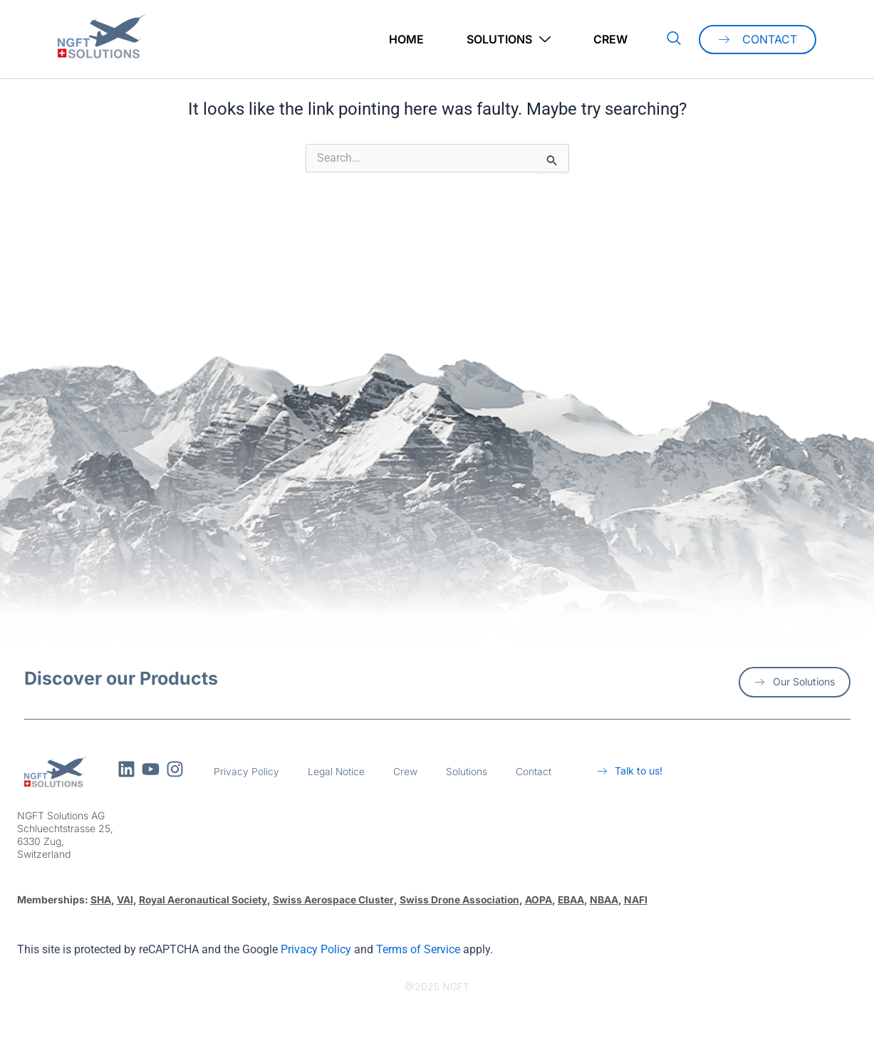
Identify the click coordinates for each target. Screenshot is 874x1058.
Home (406, 39)
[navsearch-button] (674, 39)
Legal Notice (336, 771)
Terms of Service (418, 948)
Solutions (509, 39)
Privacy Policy (246, 771)
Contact (534, 771)
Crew (610, 39)
